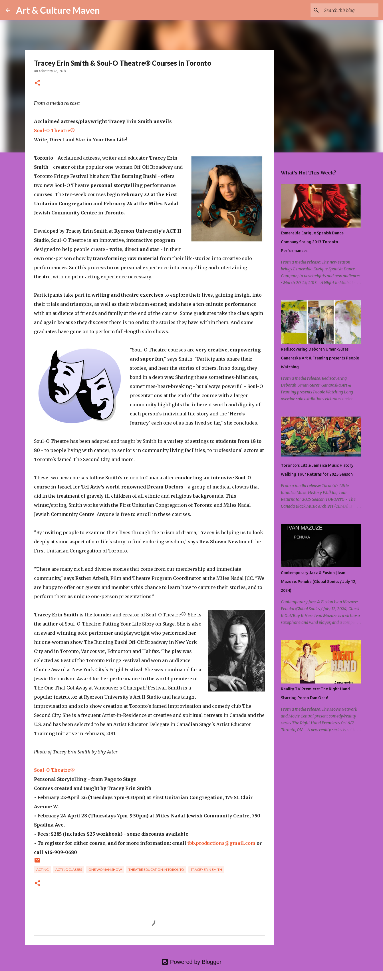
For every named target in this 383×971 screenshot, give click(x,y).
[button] (37, 83)
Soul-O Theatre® (54, 130)
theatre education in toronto (156, 869)
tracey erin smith (206, 869)
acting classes (68, 869)
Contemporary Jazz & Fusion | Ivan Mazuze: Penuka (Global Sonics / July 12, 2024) (318, 581)
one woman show (105, 869)
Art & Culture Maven (58, 10)
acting (42, 869)
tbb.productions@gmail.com (221, 843)
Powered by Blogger (191, 962)
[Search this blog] (348, 10)
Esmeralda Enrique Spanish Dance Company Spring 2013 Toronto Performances (312, 242)
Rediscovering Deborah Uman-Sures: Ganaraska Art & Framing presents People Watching (320, 358)
